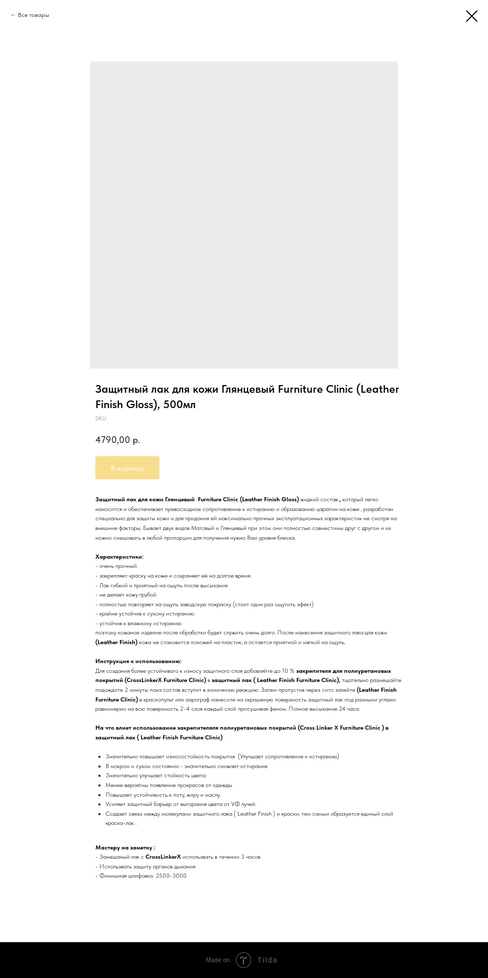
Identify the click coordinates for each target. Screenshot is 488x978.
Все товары (33, 14)
